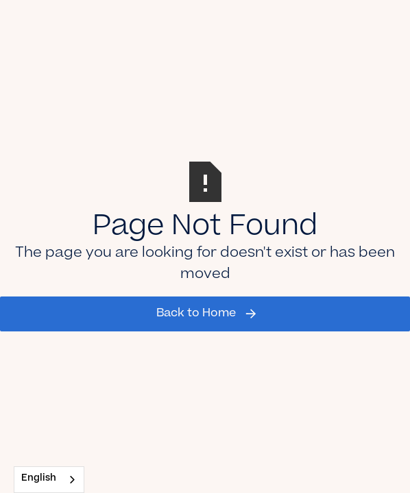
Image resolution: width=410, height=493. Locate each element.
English (38, 479)
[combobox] (49, 479)
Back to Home (196, 313)
